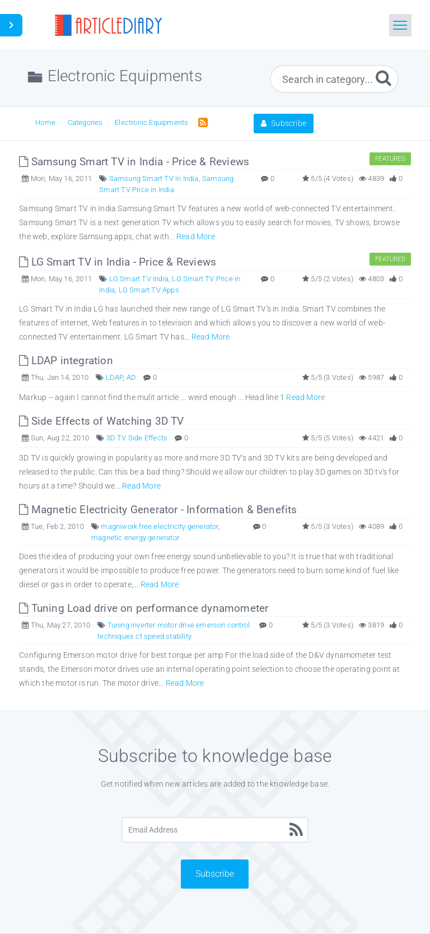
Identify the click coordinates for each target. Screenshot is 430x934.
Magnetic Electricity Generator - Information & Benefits (158, 509)
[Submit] (383, 77)
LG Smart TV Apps (149, 290)
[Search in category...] (334, 79)
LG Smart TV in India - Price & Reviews (117, 261)
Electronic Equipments (151, 122)
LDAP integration (66, 360)
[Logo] (108, 25)
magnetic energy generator (135, 537)
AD (131, 377)
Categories (85, 122)
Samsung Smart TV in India (154, 178)
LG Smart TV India (139, 279)
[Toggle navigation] (400, 25)
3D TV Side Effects (137, 438)
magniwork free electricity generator (159, 526)
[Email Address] (215, 830)
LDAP (114, 377)
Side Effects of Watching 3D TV (101, 421)
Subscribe (283, 123)
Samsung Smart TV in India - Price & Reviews (134, 161)
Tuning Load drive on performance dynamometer (143, 608)
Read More (195, 236)
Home (45, 122)
